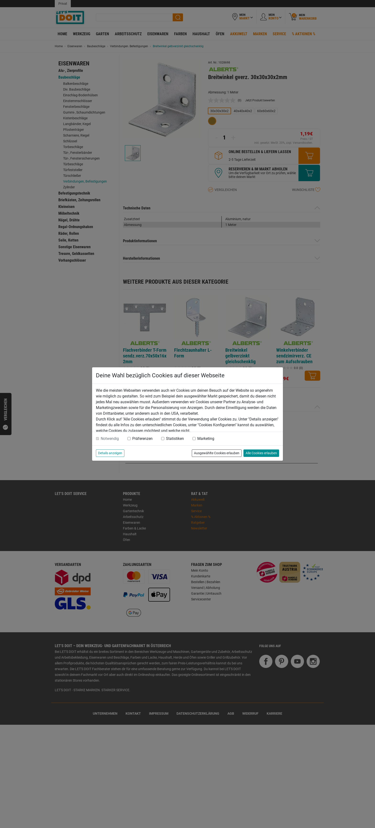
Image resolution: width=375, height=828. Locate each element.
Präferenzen (142, 438)
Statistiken (175, 438)
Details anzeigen (110, 453)
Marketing (205, 438)
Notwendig (110, 438)
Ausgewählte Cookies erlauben (216, 453)
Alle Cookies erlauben (261, 453)
